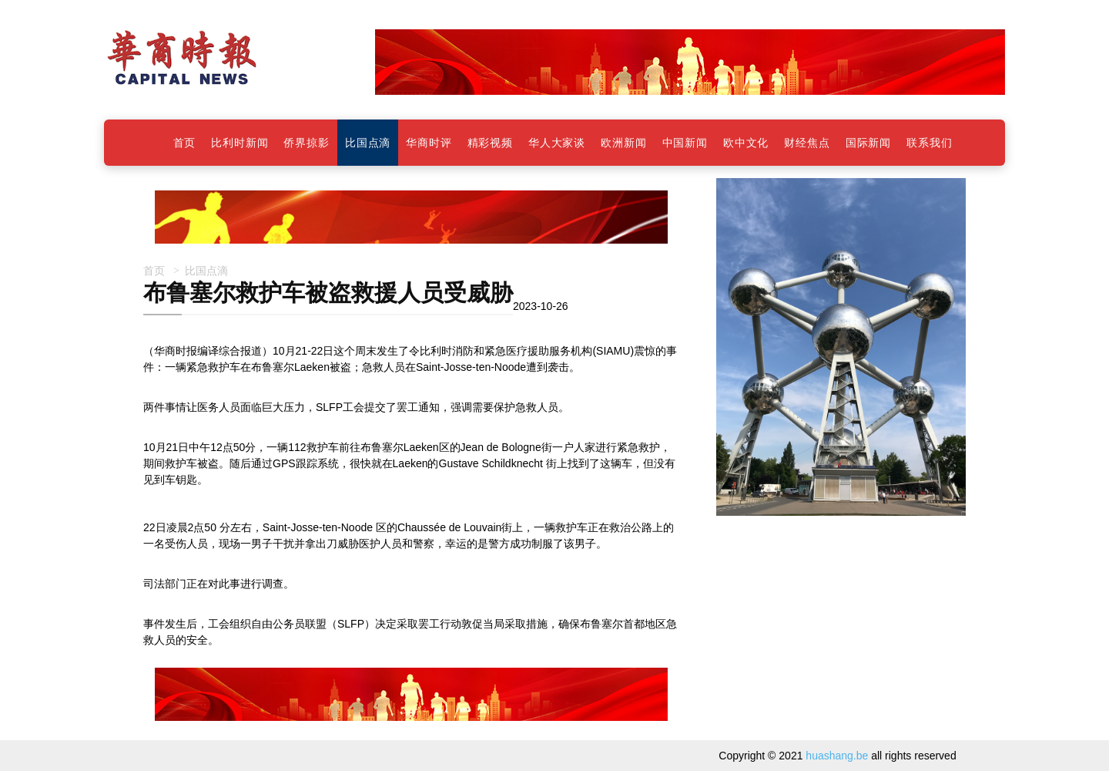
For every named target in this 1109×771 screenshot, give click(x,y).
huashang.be (837, 755)
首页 (154, 270)
